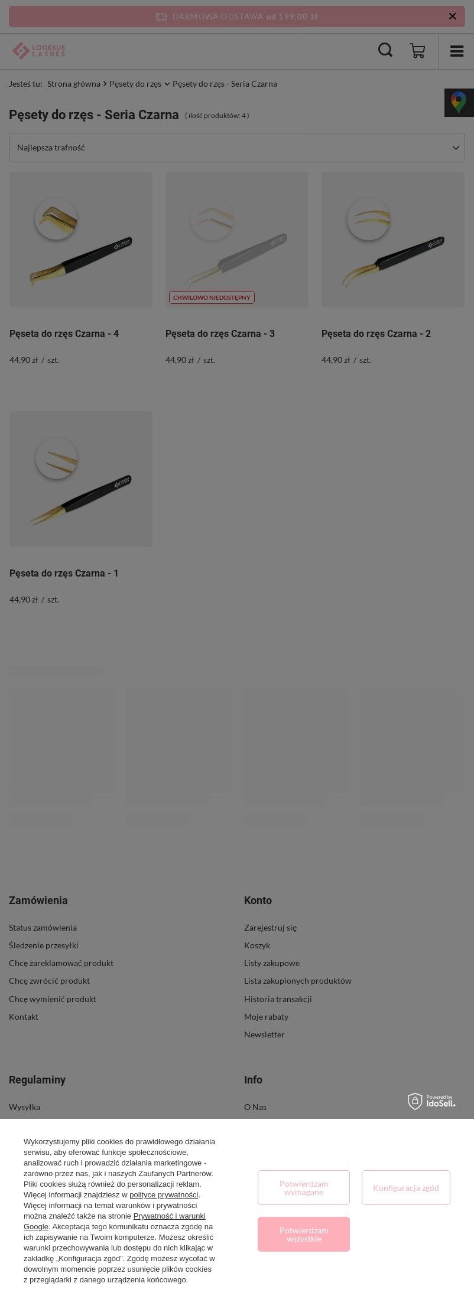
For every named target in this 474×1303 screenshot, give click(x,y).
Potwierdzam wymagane (304, 1187)
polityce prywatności (163, 1194)
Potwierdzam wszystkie (304, 1234)
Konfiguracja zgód (406, 1188)
